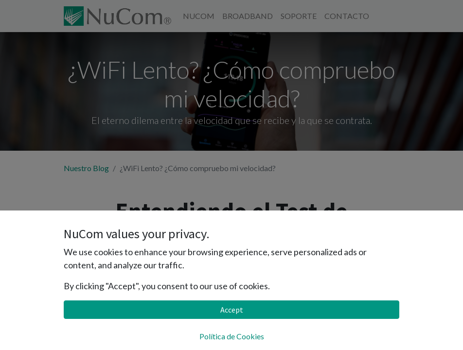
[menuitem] (198, 16)
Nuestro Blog (86, 168)
